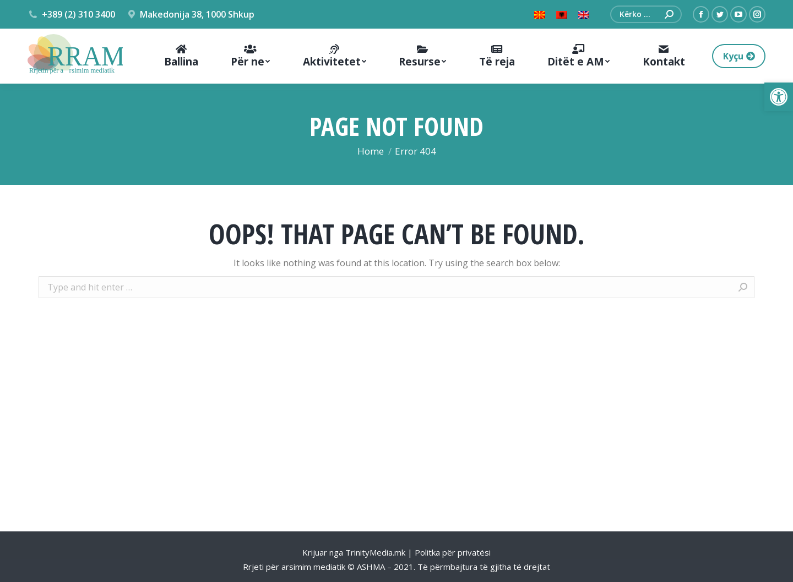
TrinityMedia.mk (375, 552)
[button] (778, 97)
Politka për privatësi (453, 552)
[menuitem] (181, 56)
